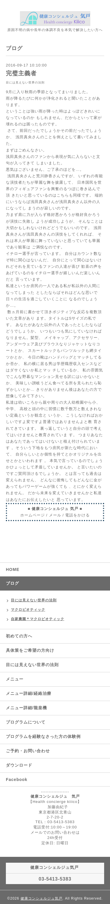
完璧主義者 (21, 73)
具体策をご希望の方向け (30, 650)
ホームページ (32, 515)
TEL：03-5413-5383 (55, 822)
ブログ (12, 583)
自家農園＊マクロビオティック (37, 619)
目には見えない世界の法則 (25, 82)
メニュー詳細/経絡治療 (28, 693)
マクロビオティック (28, 610)
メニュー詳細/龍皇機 (26, 707)
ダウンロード (19, 765)
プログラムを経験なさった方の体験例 (43, 736)
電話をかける (77, 515)
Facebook (16, 779)
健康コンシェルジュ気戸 (41, 898)
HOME (12, 569)
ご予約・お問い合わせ (28, 750)
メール (55, 515)
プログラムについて (25, 722)
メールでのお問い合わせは (55, 832)
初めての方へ (19, 636)
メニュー (14, 679)
